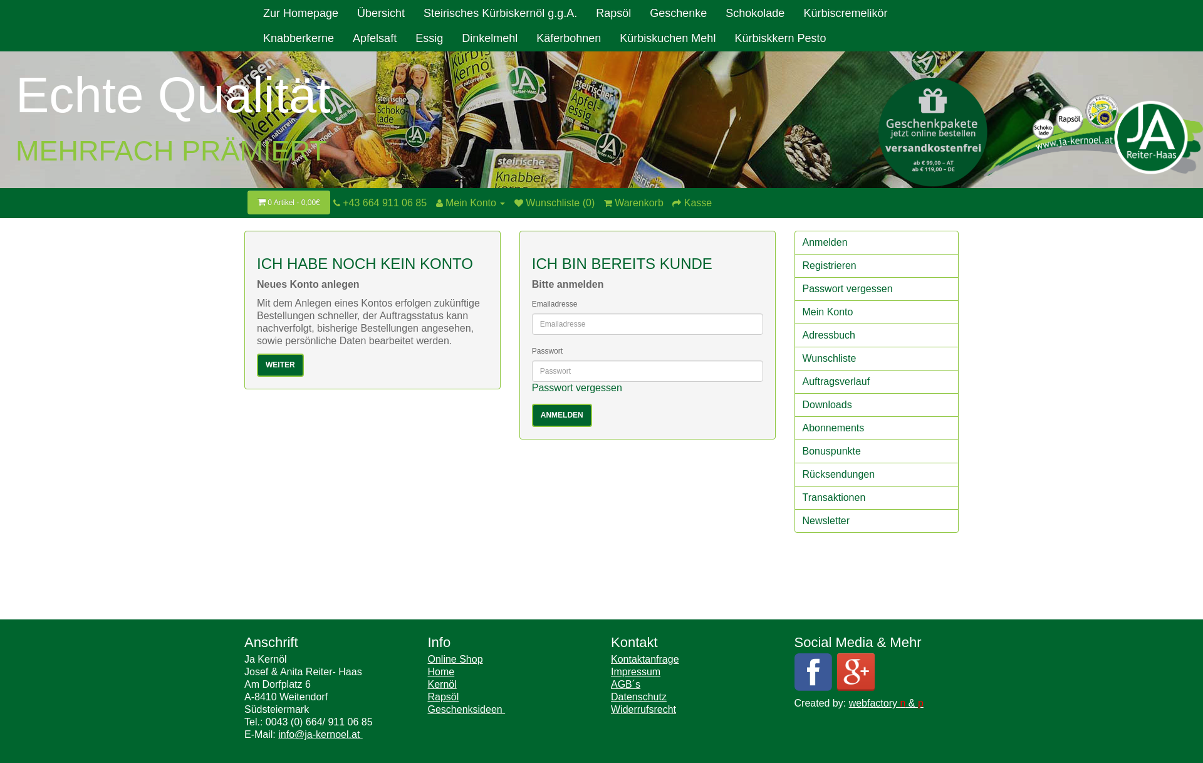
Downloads (827, 404)
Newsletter (826, 520)
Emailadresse (555, 304)
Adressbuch (829, 335)
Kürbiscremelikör (845, 13)
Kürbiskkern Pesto (780, 38)
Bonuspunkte (832, 451)
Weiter (280, 364)
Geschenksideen (467, 709)
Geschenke (678, 13)
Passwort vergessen (577, 387)
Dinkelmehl (490, 38)
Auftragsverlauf (836, 381)
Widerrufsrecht (643, 709)
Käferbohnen (568, 38)
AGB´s (625, 684)
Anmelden (825, 242)
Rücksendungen (839, 474)
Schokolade (755, 13)
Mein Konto (828, 312)
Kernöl (442, 684)
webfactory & (886, 703)
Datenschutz (639, 697)
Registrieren (830, 265)
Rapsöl (613, 13)
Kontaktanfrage (645, 659)
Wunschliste (830, 358)
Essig (429, 38)
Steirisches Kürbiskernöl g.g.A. (500, 13)
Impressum (635, 671)
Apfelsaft (375, 38)
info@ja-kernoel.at (320, 734)
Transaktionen (834, 497)
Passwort (547, 351)
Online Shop (455, 659)
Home (441, 671)
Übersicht (381, 13)
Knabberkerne (298, 38)
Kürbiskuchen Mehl (668, 38)
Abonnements (834, 428)
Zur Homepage (300, 13)
